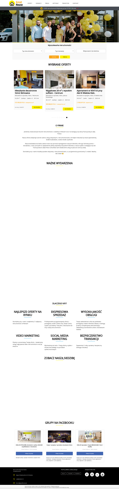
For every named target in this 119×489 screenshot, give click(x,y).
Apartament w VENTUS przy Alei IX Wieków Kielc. (89, 91)
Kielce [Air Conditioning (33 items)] (63, 473)
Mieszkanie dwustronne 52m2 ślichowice (26, 91)
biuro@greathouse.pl (21, 483)
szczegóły (37, 107)
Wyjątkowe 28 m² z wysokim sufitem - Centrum (59, 91)
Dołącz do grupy (29, 453)
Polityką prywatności (55, 486)
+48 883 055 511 (20, 479)
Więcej (65, 57)
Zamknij (93, 487)
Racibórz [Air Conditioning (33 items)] (77, 473)
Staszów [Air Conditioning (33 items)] (70, 473)
